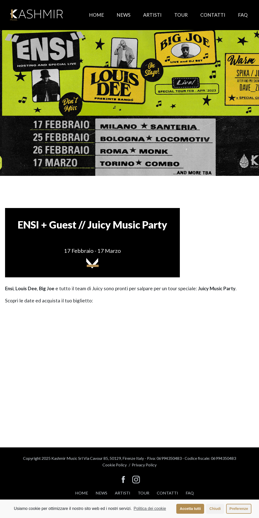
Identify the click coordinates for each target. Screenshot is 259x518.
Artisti (152, 15)
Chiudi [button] (215, 509)
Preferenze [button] (238, 509)
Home (96, 15)
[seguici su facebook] (123, 480)
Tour (181, 15)
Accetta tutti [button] (190, 509)
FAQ (243, 15)
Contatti (212, 15)
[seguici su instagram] (136, 480)
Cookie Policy (114, 464)
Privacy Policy (144, 464)
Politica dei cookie (150, 508)
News (124, 15)
